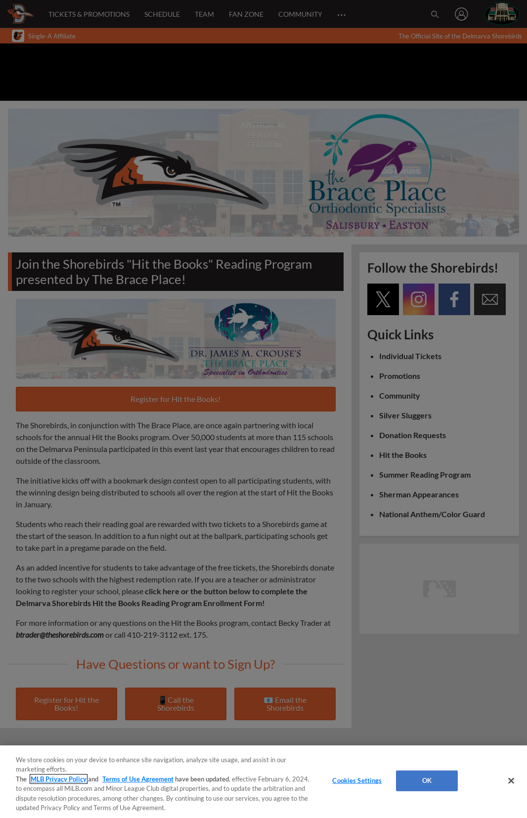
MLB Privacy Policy (59, 779)
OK (427, 780)
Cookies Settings (357, 780)
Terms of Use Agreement (138, 779)
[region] (263, 781)
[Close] (511, 781)
